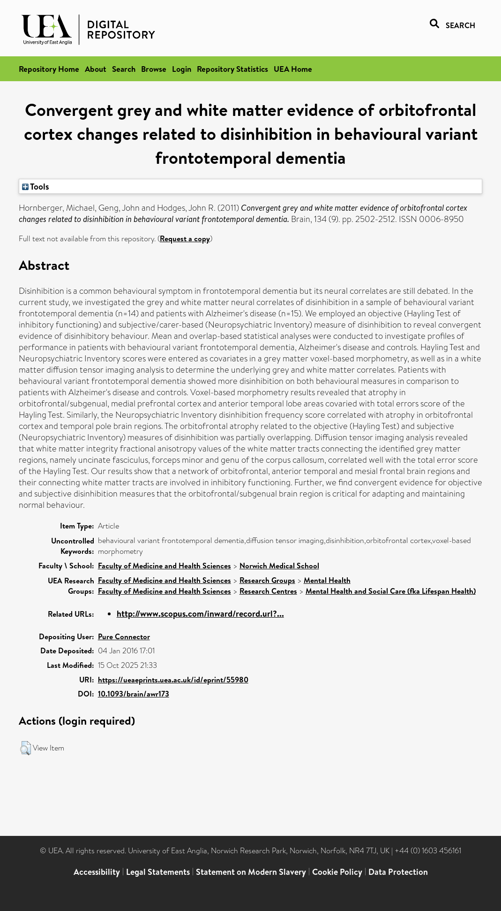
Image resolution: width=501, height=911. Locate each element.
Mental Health (327, 580)
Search (123, 68)
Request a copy (185, 238)
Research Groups (267, 580)
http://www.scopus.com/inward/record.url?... (200, 614)
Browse (153, 68)
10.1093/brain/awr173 (133, 694)
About (95, 68)
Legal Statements (158, 872)
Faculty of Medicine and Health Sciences (164, 565)
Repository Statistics (232, 68)
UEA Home (293, 68)
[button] (25, 748)
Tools (35, 186)
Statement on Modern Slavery (251, 872)
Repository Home (49, 68)
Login (181, 68)
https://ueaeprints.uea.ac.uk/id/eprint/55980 (173, 679)
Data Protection (398, 872)
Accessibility (97, 872)
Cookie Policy (337, 872)
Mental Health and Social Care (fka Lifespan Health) (391, 591)
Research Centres (268, 591)
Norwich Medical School (279, 565)
